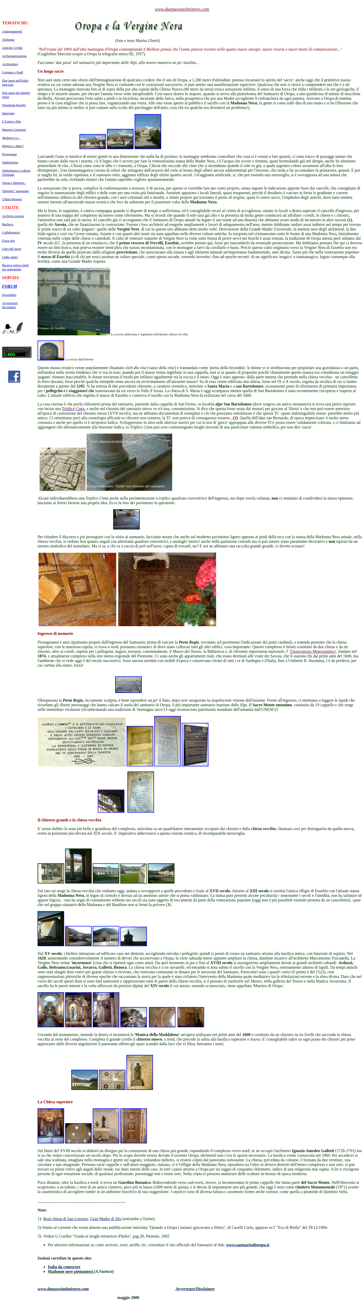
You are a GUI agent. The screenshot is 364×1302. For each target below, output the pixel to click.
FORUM (9, 286)
